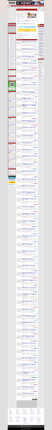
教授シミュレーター (41, 78)
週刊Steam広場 (11, 46)
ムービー (17, 412)
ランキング (42, 0)
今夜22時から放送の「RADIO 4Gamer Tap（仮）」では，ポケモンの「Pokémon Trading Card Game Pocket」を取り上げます (29, 302)
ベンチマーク (31, 421)
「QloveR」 (26, 29)
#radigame (18, 23)
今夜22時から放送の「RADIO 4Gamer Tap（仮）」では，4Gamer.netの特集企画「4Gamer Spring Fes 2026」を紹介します (29, 63)
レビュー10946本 (10, 4)
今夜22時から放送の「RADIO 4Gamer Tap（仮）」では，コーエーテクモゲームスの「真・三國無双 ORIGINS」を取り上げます (29, 281)
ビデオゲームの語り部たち (12, 59)
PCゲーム (17, 409)
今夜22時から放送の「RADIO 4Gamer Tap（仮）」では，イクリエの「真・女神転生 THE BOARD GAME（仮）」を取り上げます (29, 323)
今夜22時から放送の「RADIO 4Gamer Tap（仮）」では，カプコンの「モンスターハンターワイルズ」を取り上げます (29, 266)
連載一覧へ (14, 68)
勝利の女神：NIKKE (41, 62)
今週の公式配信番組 (12, 39)
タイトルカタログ (11, 421)
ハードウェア (31, 417)
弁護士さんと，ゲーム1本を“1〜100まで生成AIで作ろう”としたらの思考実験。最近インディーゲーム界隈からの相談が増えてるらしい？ (41, 28)
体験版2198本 (13, 4)
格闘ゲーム (38, 419)
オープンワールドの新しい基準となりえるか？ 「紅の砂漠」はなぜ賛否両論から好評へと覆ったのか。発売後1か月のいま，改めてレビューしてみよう (12, 125)
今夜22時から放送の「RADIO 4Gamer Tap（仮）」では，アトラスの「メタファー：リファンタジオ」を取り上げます (29, 344)
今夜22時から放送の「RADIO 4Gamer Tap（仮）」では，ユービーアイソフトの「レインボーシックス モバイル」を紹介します (29, 71)
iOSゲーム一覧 (25, 422)
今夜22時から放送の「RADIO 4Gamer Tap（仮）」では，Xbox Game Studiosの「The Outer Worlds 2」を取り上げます (29, 128)
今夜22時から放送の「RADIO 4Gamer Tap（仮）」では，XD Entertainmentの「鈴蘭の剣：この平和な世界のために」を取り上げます (29, 380)
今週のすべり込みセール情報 (12, 45)
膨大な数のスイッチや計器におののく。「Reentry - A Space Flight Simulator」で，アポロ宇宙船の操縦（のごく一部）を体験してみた (12, 116)
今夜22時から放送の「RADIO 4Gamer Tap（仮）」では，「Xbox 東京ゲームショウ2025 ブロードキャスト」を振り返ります (29, 156)
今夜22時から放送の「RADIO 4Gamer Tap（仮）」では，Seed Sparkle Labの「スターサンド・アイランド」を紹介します (29, 85)
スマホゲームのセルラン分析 (12, 43)
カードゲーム (38, 420)
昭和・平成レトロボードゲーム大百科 (12, 57)
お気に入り (37, 0)
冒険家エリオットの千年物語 (41, 66)
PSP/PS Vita (38, 409)
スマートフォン (24, 417)
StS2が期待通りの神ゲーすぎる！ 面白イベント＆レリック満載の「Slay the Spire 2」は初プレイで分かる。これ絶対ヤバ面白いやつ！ (12, 141)
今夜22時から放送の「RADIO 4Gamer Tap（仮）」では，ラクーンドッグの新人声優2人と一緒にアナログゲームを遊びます (29, 49)
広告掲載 (30, 428)
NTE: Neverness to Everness (41, 64)
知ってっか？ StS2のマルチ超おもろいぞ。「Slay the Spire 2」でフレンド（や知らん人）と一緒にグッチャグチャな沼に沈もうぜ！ (12, 133)
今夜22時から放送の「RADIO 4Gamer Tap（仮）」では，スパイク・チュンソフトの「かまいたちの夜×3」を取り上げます (29, 351)
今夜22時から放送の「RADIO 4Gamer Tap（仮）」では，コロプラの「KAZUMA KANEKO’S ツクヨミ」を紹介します (29, 42)
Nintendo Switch (10, 417)
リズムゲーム (38, 421)
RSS (8, 0)
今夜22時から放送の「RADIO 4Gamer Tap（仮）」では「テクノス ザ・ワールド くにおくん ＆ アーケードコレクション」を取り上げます (29, 236)
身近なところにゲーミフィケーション (12, 64)
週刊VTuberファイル (12, 40)
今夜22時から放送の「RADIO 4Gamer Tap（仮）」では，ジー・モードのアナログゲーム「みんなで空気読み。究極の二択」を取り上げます (29, 294)
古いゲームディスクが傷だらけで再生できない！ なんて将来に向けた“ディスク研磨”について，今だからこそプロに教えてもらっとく (12, 107)
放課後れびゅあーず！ (12, 67)
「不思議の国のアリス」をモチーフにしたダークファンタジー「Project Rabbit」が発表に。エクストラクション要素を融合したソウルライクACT (41, 40)
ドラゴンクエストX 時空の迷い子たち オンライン (41, 76)
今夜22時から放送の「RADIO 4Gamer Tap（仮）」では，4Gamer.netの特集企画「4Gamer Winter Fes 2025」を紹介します (29, 113)
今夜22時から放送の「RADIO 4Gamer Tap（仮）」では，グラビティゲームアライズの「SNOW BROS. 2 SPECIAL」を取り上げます (29, 251)
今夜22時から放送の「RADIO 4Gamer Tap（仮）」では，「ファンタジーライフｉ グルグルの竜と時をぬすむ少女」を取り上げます (29, 221)
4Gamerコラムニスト (12, 58)
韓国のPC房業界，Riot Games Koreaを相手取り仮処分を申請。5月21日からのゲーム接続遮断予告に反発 (41, 46)
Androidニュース (25, 418)
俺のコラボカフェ (11, 55)
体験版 (10, 411)
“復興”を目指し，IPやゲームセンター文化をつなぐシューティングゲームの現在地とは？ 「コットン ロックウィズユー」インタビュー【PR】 (12, 151)
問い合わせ (19, 0)
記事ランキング (11, 414)
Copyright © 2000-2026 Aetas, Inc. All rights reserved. (26, 429)
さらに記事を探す (35, 399)
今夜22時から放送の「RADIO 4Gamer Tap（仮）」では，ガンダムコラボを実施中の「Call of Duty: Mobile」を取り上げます (29, 199)
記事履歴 (39, 0)
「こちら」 (29, 426)
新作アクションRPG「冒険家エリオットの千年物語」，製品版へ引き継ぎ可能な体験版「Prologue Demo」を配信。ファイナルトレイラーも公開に (41, 31)
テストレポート (32, 418)
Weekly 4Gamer (11, 35)
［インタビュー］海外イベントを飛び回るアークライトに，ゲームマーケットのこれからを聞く (12, 167)
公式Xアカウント (11, 0)
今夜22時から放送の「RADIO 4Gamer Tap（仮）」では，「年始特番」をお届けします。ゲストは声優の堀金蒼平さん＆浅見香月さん (29, 105)
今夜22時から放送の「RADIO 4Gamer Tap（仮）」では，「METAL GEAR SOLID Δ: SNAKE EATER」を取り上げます (29, 172)
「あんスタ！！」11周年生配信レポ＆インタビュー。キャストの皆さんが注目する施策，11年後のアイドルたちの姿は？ (12, 159)
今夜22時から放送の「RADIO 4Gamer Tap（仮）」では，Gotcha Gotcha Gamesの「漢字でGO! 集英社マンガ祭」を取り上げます (29, 273)
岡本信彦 (27, 20)
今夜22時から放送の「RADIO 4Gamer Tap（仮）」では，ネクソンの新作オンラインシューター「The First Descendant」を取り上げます (29, 373)
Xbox (23, 409)
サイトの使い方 (15, 0)
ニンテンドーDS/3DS (18, 417)
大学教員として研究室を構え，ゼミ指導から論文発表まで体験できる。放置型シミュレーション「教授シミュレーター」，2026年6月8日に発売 (41, 34)
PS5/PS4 (31, 409)
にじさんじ (40, 60)
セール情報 (24, 420)
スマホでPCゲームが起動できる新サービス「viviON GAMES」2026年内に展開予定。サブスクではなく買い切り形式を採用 (41, 55)
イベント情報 (38, 418)
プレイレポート (11, 418)
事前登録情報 (24, 419)
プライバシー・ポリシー (26, 428)
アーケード (38, 417)
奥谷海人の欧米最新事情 (12, 34)
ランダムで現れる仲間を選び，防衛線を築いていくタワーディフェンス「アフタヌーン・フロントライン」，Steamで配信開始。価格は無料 (41, 52)
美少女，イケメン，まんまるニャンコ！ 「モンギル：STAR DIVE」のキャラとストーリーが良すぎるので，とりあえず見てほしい (12, 99)
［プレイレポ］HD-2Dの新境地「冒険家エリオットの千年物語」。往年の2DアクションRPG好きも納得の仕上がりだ (41, 43)
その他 (38, 422)
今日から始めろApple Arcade (12, 54)
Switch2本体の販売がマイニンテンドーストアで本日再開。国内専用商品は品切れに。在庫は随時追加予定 (41, 49)
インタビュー (10, 412)
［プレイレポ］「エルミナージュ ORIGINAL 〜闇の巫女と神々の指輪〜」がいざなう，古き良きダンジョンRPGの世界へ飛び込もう (41, 37)
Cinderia (39, 70)
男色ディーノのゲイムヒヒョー (12, 41)
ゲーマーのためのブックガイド (12, 51)
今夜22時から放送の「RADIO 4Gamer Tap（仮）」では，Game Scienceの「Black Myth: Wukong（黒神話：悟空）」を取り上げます (29, 365)
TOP (9, 409)
